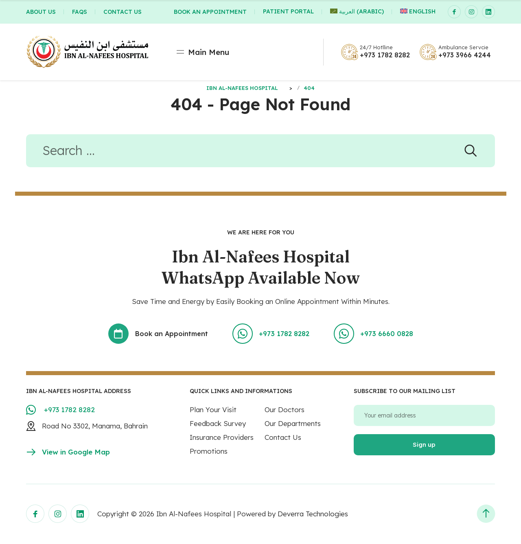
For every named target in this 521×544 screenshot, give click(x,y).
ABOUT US (41, 11)
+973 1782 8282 (385, 55)
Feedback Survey (218, 424)
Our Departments (293, 424)
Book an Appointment (158, 334)
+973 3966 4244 (464, 55)
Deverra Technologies (313, 514)
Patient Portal (288, 11)
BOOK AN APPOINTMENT (210, 11)
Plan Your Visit (213, 410)
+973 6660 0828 (372, 334)
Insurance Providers (222, 438)
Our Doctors (284, 410)
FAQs (79, 11)
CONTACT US (122, 11)
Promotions (209, 452)
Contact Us (283, 438)
